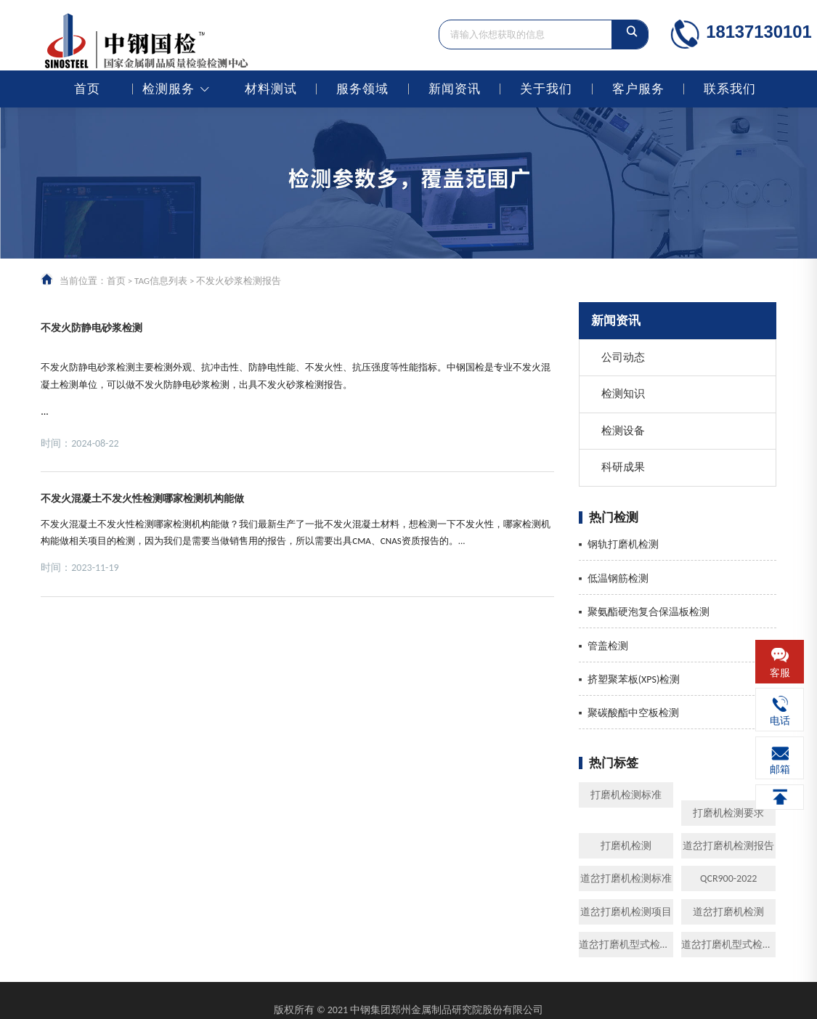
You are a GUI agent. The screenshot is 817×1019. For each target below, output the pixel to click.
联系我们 (730, 89)
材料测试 (271, 89)
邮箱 (780, 769)
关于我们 (546, 89)
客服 (780, 673)
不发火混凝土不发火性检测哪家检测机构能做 (142, 498)
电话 (780, 721)
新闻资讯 (454, 89)
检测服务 (168, 89)
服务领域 (362, 89)
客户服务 (638, 89)
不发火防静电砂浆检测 (91, 327)
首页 (87, 89)
